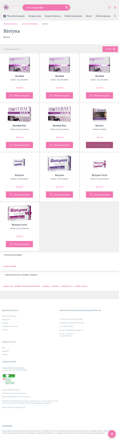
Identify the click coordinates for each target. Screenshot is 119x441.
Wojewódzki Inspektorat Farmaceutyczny (16, 397)
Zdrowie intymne (103, 16)
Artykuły (5, 354)
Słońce (88, 16)
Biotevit (99, 125)
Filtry (110, 49)
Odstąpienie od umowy (10, 326)
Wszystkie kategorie (14, 16)
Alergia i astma (35, 16)
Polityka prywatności (9, 316)
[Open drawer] (115, 8)
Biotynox (19, 175)
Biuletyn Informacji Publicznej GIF (14, 407)
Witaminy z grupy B (81, 286)
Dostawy (5, 323)
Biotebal (19, 76)
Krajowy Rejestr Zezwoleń (11, 390)
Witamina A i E (46, 286)
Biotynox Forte (99, 175)
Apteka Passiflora (10, 24)
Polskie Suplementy (73, 16)
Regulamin (6, 319)
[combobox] (52, 7)
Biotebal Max (19, 125)
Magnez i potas (8, 286)
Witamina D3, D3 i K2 (67, 286)
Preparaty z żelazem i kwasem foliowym (27, 286)
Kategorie (5, 351)
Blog (3, 348)
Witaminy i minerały (9, 266)
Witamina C (55, 286)
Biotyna (45, 24)
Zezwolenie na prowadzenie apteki (14, 393)
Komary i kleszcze (52, 16)
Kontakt (5, 330)
